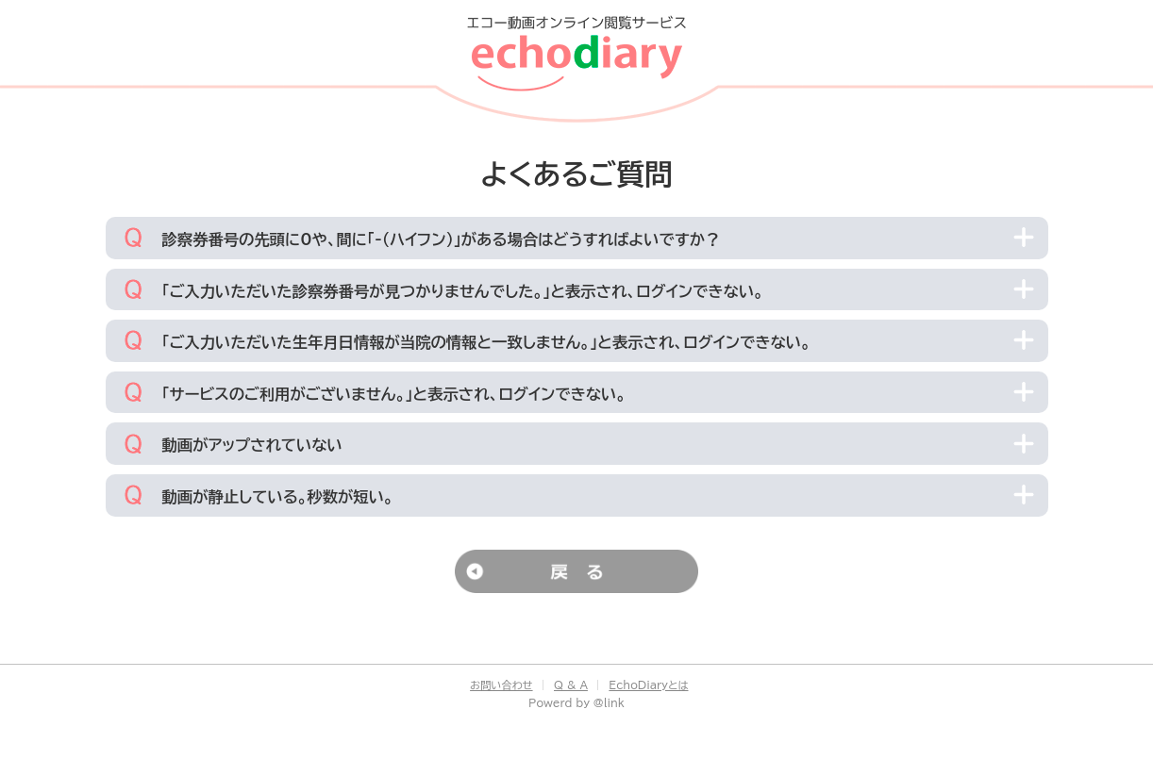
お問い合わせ (501, 685)
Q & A (571, 685)
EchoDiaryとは (648, 685)
